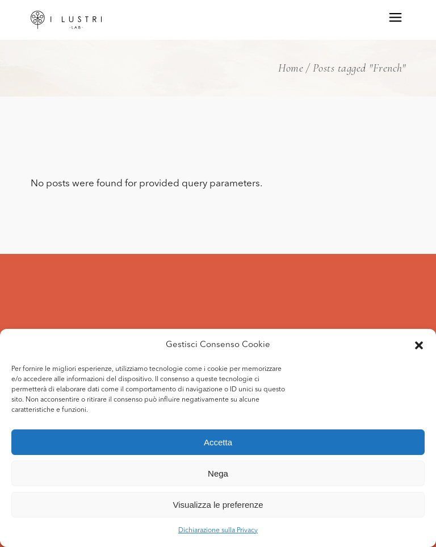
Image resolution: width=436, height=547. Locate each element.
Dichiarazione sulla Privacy (218, 530)
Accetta (218, 442)
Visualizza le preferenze (218, 505)
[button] (419, 345)
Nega (218, 473)
